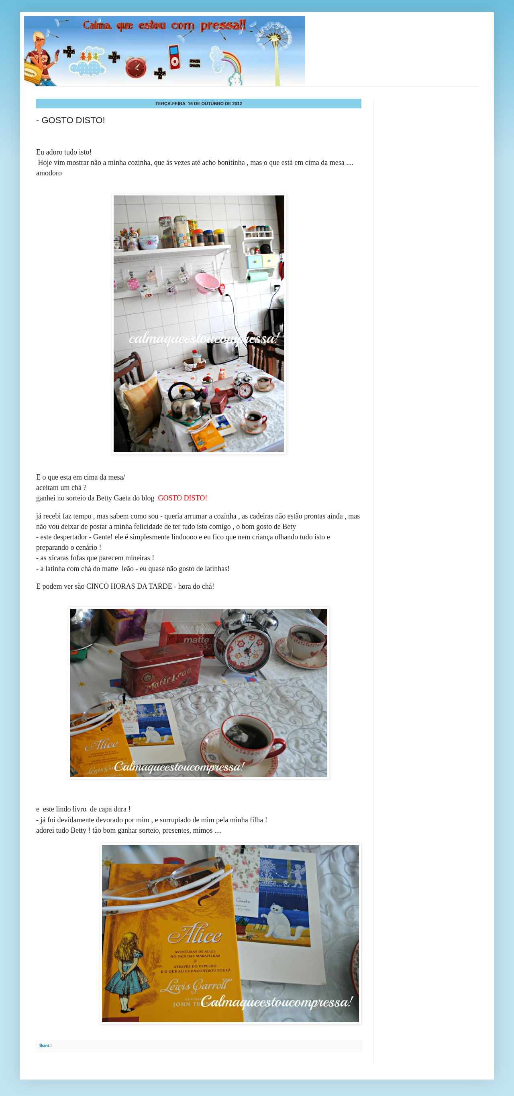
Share (44, 1045)
